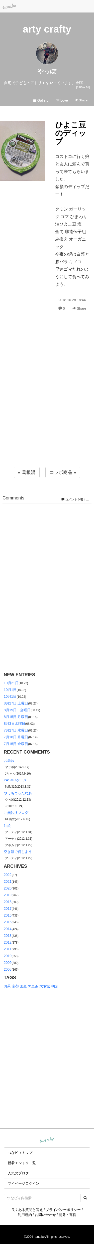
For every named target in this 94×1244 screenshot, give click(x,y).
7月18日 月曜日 (16, 737)
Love (62, 100)
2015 (8, 922)
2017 (8, 909)
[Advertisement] (47, 400)
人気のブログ (18, 1173)
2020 (8, 888)
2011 (8, 949)
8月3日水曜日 (14, 724)
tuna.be (47, 1139)
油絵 (7, 826)
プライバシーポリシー (63, 1210)
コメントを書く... (75, 499)
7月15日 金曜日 (16, 744)
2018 (8, 902)
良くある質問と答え (27, 1210)
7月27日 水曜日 (16, 730)
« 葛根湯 (26, 472)
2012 (8, 942)
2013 (8, 936)
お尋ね (9, 761)
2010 (8, 956)
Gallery (40, 100)
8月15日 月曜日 (16, 717)
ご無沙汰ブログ (16, 813)
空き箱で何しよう (18, 852)
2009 (8, 963)
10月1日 (10, 690)
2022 (8, 875)
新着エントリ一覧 (22, 1163)
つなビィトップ (20, 1153)
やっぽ (47, 71)
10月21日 (11, 683)
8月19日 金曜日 (17, 710)
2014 (8, 929)
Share (81, 100)
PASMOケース (15, 780)
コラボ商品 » (63, 472)
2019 (8, 895)
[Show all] (83, 87)
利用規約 (25, 1215)
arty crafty (47, 29)
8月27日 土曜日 (16, 703)
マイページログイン (23, 1183)
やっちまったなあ (18, 793)
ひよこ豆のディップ (70, 133)
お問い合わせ (45, 1215)
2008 (8, 969)
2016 (8, 915)
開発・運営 (67, 1215)
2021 (8, 881)
